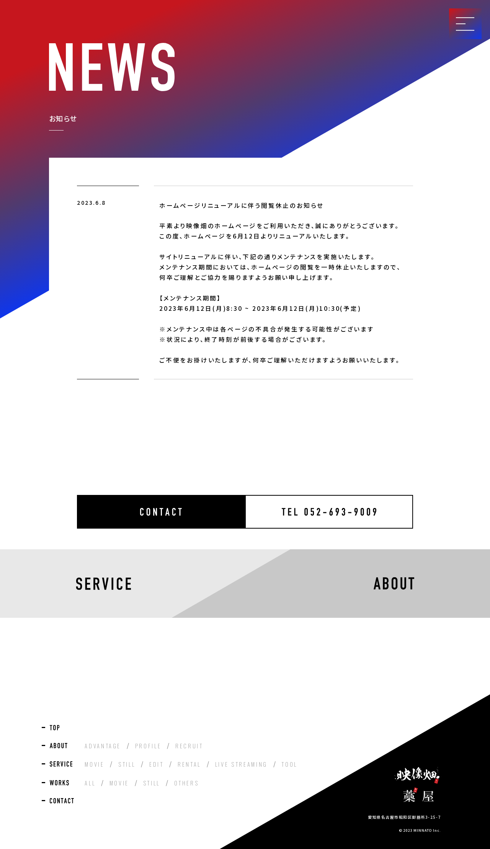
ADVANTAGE (103, 746)
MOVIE (94, 764)
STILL (126, 764)
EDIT (156, 764)
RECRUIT (189, 746)
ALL (90, 783)
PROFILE (148, 746)
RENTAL (189, 764)
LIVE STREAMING (241, 764)
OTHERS (186, 783)
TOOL (289, 764)
